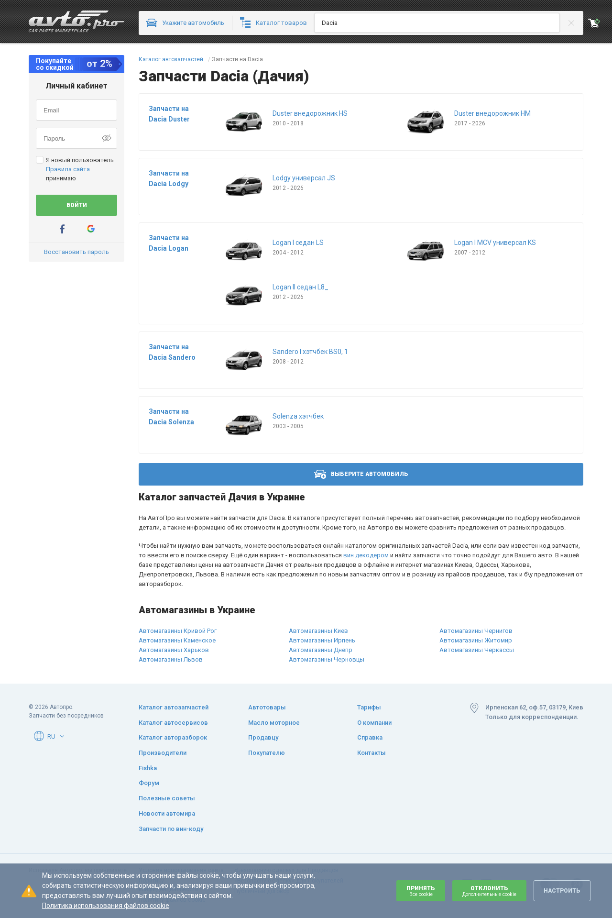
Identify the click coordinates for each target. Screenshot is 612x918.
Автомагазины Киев (318, 630)
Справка (369, 737)
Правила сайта (68, 169)
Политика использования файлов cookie (105, 905)
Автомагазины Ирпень (322, 640)
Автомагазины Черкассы (476, 649)
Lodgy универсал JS (304, 178)
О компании (374, 722)
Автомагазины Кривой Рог (178, 630)
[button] (62, 736)
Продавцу (263, 737)
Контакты (371, 752)
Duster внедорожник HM (492, 113)
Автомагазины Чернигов (476, 630)
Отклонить (489, 891)
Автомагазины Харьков (174, 649)
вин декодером (366, 555)
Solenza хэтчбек (298, 416)
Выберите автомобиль (361, 474)
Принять (420, 891)
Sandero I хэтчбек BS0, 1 (310, 351)
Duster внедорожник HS (310, 113)
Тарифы (369, 707)
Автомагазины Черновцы (326, 659)
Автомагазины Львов (171, 659)
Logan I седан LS (298, 242)
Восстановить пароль (76, 251)
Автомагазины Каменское (177, 640)
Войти (76, 205)
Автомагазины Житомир (475, 640)
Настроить (562, 890)
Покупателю (266, 752)
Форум (149, 782)
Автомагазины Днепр (320, 649)
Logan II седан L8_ (300, 287)
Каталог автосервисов (173, 722)
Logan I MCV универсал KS (495, 242)
